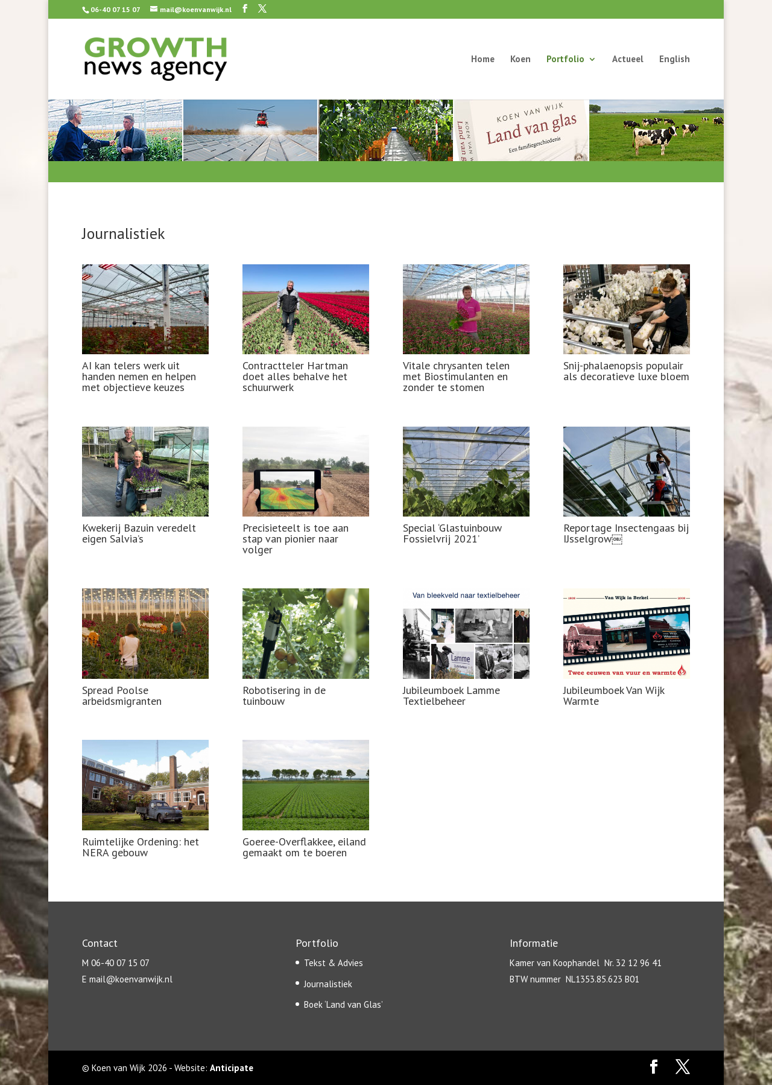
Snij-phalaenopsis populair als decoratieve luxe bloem (626, 370)
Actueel (628, 60)
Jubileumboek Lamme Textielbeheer (451, 695)
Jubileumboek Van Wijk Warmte (613, 695)
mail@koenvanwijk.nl (130, 979)
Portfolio (565, 60)
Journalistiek (328, 984)
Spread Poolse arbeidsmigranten (122, 695)
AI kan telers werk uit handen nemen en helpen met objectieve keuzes (139, 376)
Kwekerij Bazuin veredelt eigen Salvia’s (139, 533)
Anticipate (231, 1068)
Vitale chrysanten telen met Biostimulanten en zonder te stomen (456, 376)
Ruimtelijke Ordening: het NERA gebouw (140, 847)
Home (483, 60)
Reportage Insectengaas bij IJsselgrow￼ (626, 533)
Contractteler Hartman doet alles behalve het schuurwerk (295, 376)
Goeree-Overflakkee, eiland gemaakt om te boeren (304, 847)
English (674, 60)
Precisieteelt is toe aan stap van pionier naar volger (295, 538)
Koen (520, 60)
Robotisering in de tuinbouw (284, 695)
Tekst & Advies (333, 963)
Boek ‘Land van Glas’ (343, 1004)
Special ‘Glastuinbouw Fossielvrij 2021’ (452, 533)
